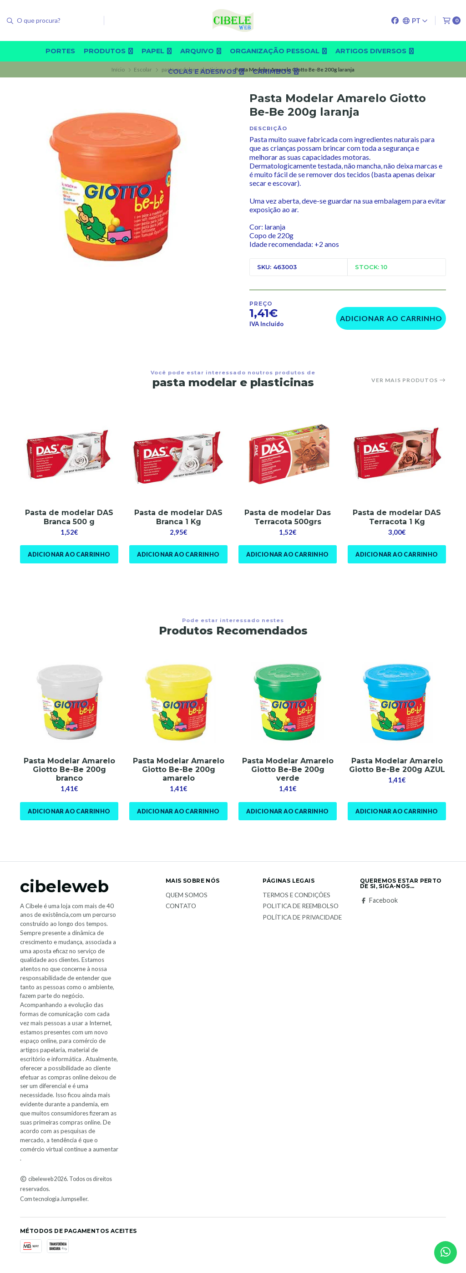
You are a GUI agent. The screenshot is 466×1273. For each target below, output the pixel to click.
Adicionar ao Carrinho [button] (69, 554)
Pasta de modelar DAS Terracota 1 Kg (397, 517)
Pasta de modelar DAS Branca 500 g (69, 517)
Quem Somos (187, 895)
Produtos (108, 51)
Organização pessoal (278, 51)
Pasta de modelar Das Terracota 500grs (287, 517)
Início (118, 69)
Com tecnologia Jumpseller (53, 1199)
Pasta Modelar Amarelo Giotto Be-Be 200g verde (288, 769)
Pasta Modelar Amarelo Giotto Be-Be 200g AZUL (397, 765)
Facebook (379, 900)
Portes (60, 51)
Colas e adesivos (206, 71)
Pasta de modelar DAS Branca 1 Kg (178, 517)
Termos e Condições (296, 895)
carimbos (276, 71)
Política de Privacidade (302, 918)
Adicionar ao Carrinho (391, 318)
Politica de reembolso (301, 906)
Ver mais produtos (408, 380)
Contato (181, 906)
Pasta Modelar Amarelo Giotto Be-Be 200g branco (69, 769)
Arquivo (200, 51)
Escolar (143, 69)
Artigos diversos (374, 51)
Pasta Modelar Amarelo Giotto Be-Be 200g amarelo (178, 769)
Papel (157, 51)
